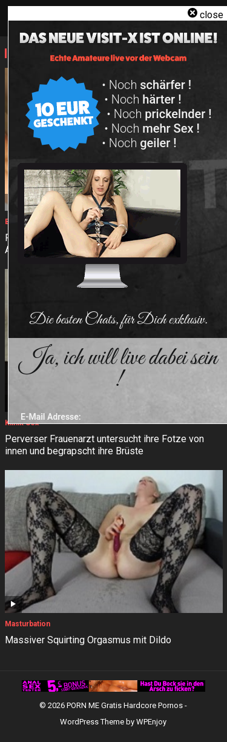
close (211, 15)
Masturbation (27, 624)
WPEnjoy (151, 721)
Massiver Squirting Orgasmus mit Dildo (88, 640)
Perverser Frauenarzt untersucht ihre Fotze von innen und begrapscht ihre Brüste (104, 445)
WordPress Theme (92, 721)
